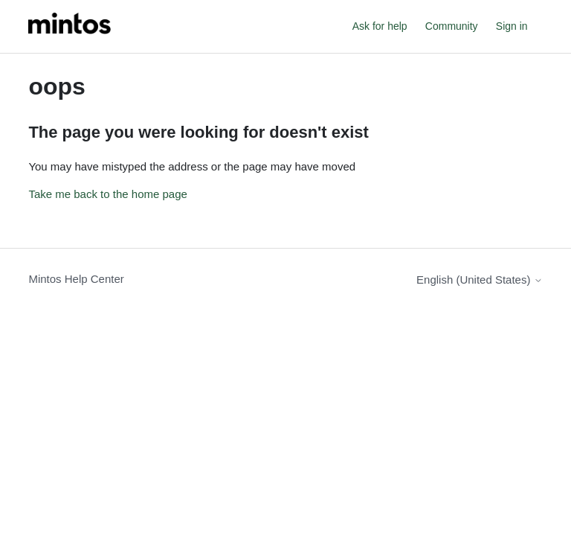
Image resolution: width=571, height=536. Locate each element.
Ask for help (379, 26)
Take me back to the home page (107, 194)
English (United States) (479, 279)
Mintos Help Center (75, 278)
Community (451, 26)
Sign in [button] (512, 26)
